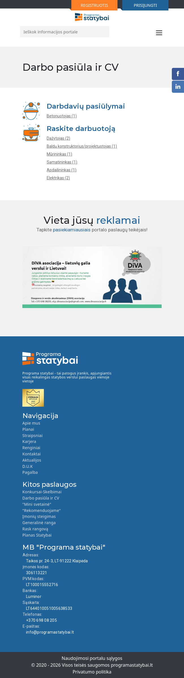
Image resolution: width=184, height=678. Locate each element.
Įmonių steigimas (39, 516)
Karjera (29, 441)
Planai (28, 429)
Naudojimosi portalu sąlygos (92, 658)
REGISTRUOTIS (89, 6)
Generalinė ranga (39, 522)
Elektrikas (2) (58, 178)
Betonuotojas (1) (62, 116)
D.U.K (27, 466)
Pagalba (30, 472)
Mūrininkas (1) (59, 154)
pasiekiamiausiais (72, 230)
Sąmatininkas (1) (62, 162)
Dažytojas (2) (58, 138)
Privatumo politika (91, 672)
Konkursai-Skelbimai (42, 491)
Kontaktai (31, 454)
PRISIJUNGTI (139, 6)
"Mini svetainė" (36, 504)
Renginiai (31, 447)
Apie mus (31, 423)
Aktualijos (31, 460)
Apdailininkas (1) (61, 170)
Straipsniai (32, 435)
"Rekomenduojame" (41, 510)
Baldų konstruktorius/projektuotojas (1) (82, 146)
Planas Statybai (37, 535)
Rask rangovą (35, 528)
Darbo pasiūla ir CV (40, 498)
